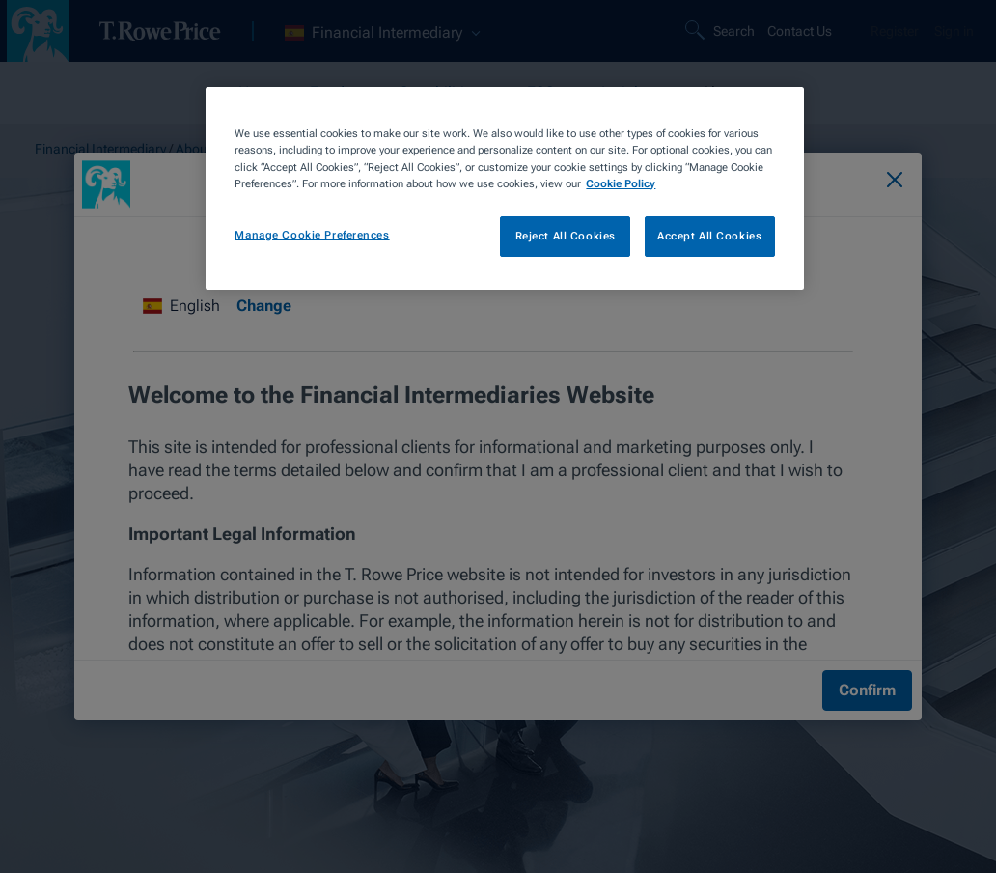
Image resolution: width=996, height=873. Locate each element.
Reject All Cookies (565, 235)
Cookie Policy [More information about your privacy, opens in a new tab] (620, 183)
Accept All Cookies (709, 235)
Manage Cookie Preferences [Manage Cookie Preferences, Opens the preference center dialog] (312, 234)
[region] (504, 188)
